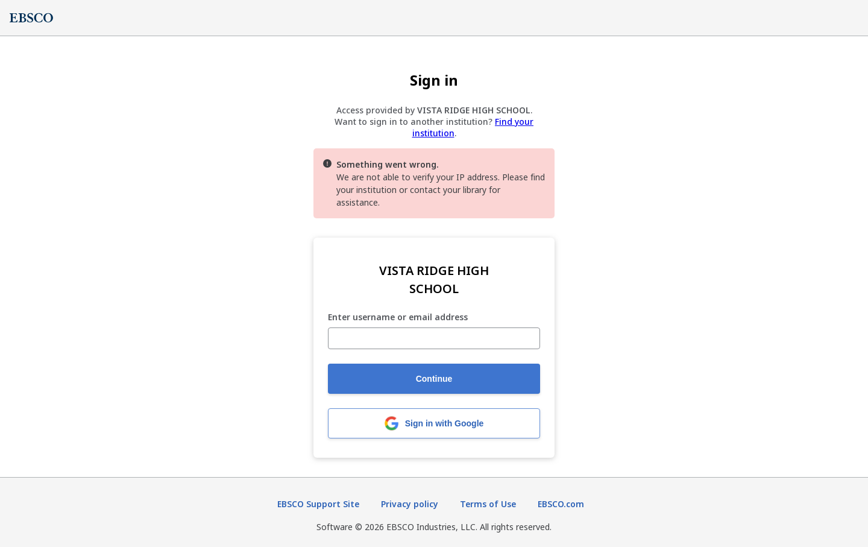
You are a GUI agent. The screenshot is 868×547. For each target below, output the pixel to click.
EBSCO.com (561, 504)
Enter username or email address (398, 317)
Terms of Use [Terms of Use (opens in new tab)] (488, 504)
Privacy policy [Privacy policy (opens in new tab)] (409, 504)
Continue (434, 379)
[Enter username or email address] (434, 338)
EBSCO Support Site (318, 504)
